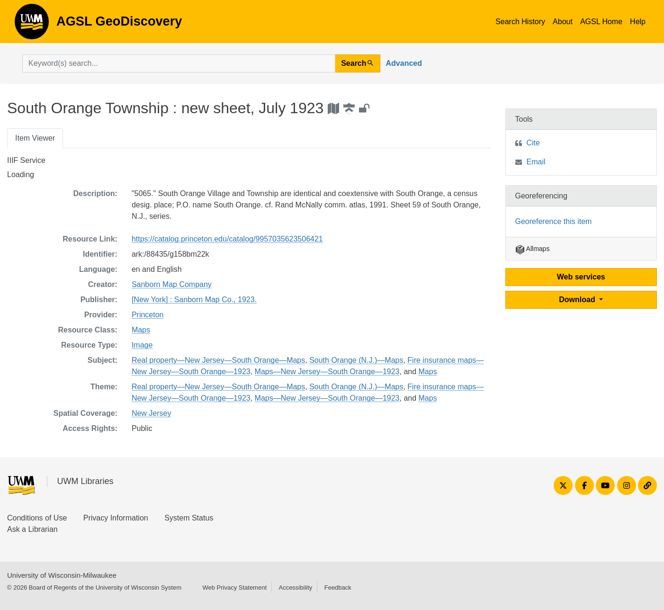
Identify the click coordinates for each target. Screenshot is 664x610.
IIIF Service (26, 160)
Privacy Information (115, 518)
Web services (581, 277)
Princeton (148, 315)
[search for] (178, 63)
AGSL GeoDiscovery (31, 24)
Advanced (404, 63)
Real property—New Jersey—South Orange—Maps (218, 360)
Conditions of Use (37, 518)
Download (578, 300)
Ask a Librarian (32, 529)
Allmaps (532, 248)
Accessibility (295, 587)
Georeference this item (553, 221)
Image (142, 345)
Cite (533, 143)
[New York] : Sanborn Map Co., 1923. (194, 300)
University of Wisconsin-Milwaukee (62, 575)
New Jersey (151, 413)
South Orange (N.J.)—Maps (356, 360)
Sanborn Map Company (172, 284)
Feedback (337, 587)
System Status (188, 518)
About (563, 22)
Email (536, 162)
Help (638, 22)
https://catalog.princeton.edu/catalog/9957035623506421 (227, 239)
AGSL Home (601, 22)
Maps (141, 330)
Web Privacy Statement (234, 587)
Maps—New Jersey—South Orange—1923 (327, 372)
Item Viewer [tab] (35, 138)
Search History (520, 22)
